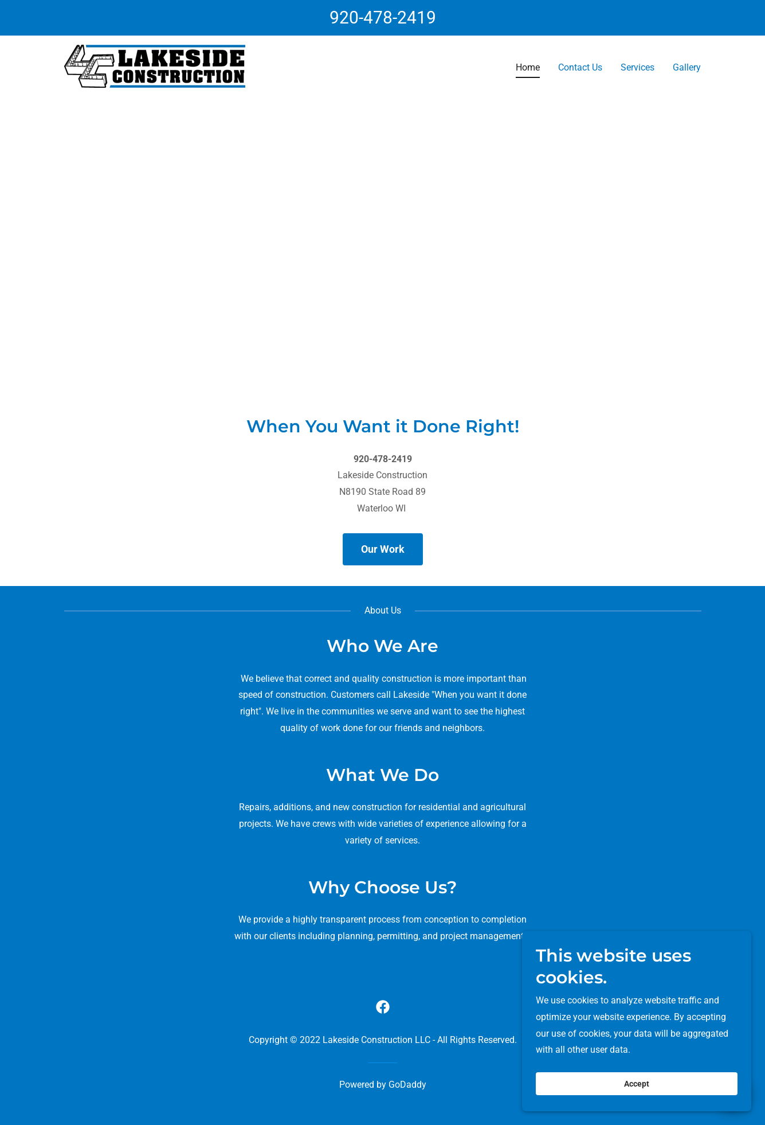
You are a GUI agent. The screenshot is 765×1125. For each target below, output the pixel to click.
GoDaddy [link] (407, 1084)
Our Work (383, 549)
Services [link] (637, 67)
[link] (154, 65)
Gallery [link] (687, 67)
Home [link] (528, 67)
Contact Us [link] (580, 67)
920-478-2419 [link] (382, 17)
